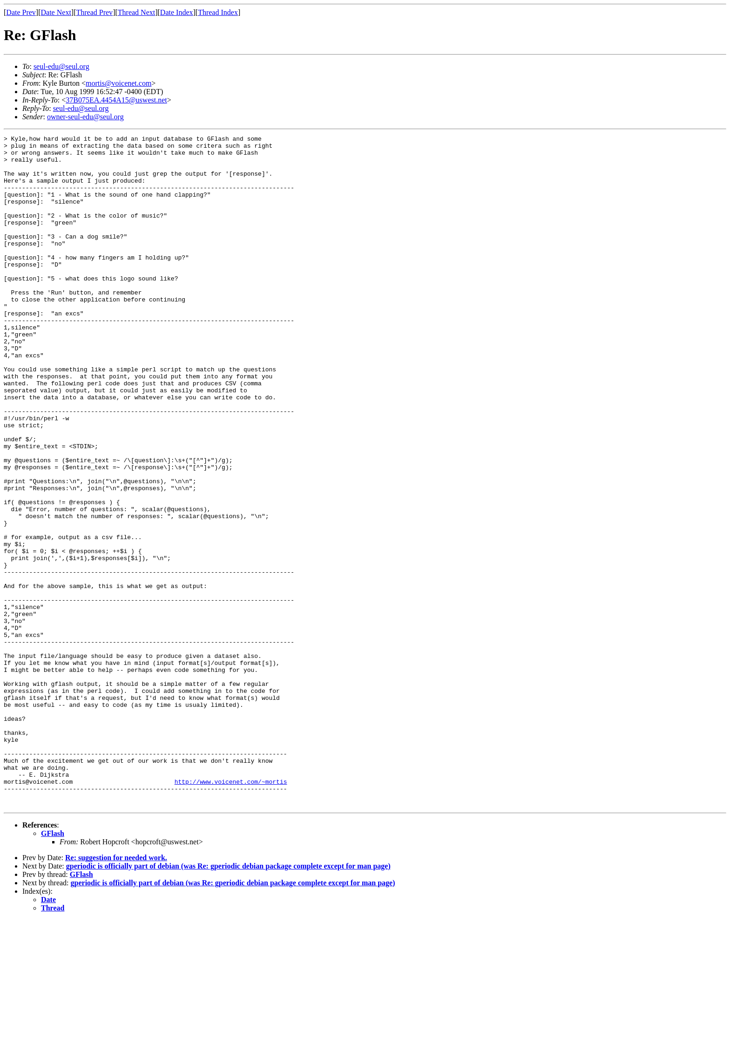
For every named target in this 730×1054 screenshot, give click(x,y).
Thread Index (218, 12)
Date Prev (21, 12)
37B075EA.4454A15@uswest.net (116, 100)
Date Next (56, 12)
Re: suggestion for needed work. (116, 992)
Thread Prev (94, 12)
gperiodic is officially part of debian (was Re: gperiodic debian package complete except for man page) (228, 1000)
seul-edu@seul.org (61, 66)
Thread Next (136, 12)
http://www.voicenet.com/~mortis (231, 911)
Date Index (176, 12)
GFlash (52, 968)
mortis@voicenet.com (118, 83)
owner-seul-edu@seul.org (85, 117)
